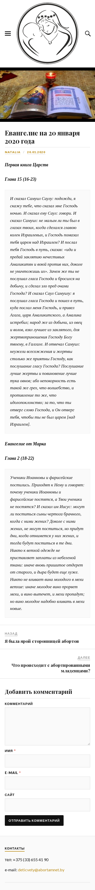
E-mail (13, 772)
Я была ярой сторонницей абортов (42, 641)
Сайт (10, 794)
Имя (10, 750)
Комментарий (19, 703)
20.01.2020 (36, 152)
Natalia (13, 152)
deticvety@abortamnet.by (41, 869)
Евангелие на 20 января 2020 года (42, 136)
